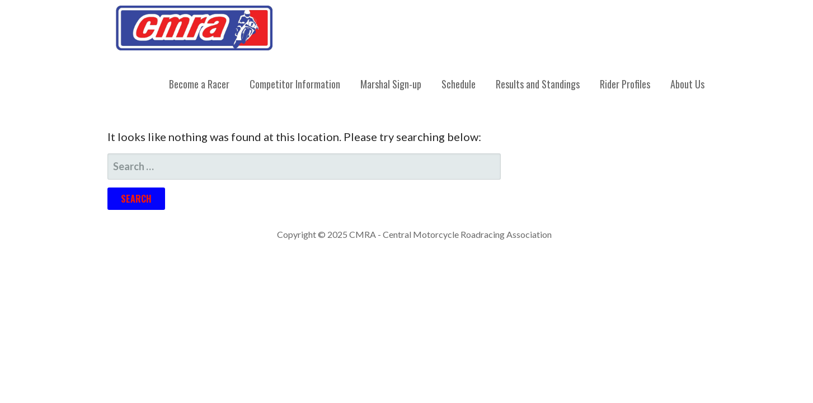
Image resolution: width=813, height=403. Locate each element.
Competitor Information (295, 84)
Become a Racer (199, 84)
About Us (687, 84)
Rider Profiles (625, 84)
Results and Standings (538, 84)
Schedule (458, 84)
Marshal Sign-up (390, 84)
